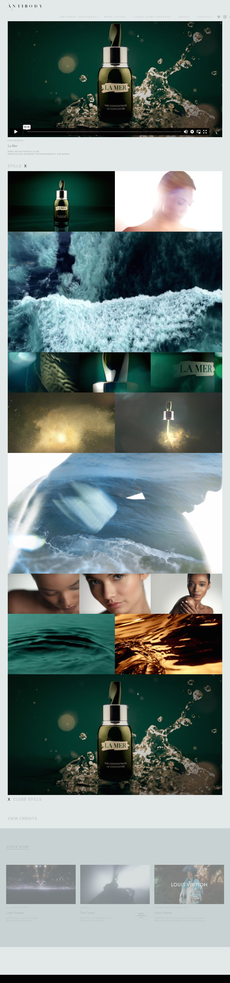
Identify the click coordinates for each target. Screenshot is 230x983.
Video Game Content (152, 17)
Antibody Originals (78, 17)
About (184, 17)
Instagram (224, 17)
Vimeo (219, 17)
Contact (204, 17)
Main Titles (115, 17)
